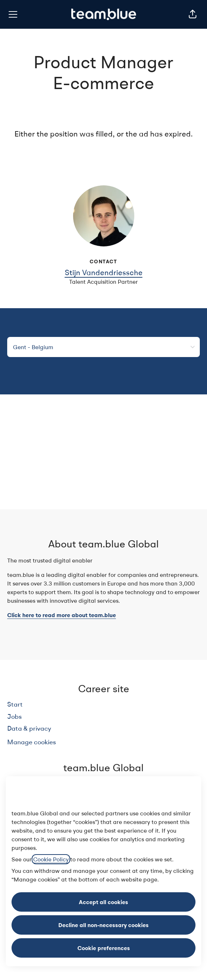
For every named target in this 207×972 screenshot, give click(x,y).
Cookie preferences (103, 948)
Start (15, 704)
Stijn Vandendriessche (104, 272)
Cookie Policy (51, 859)
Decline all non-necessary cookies (103, 925)
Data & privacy (29, 728)
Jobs (14, 716)
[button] (193, 14)
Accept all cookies (103, 902)
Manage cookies (31, 742)
